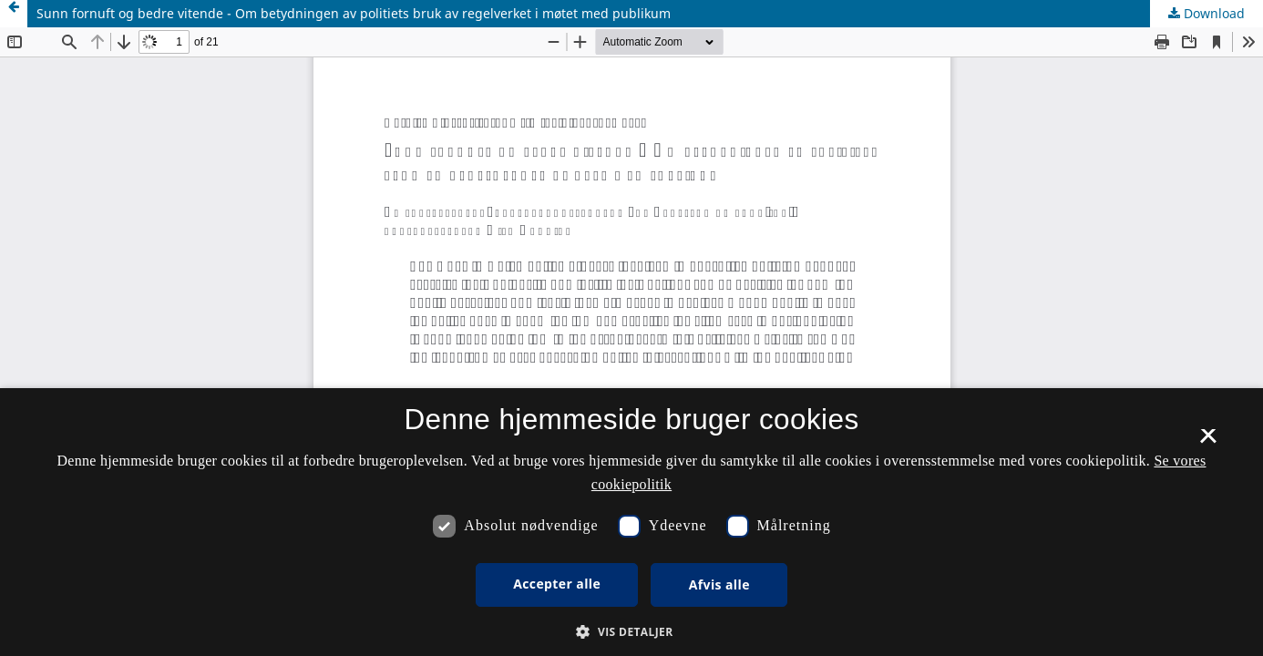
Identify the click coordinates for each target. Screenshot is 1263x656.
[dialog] (631, 522)
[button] (631, 631)
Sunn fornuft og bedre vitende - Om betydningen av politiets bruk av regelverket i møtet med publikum (353, 13)
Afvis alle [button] (719, 584)
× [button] (1207, 442)
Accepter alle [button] (557, 583)
